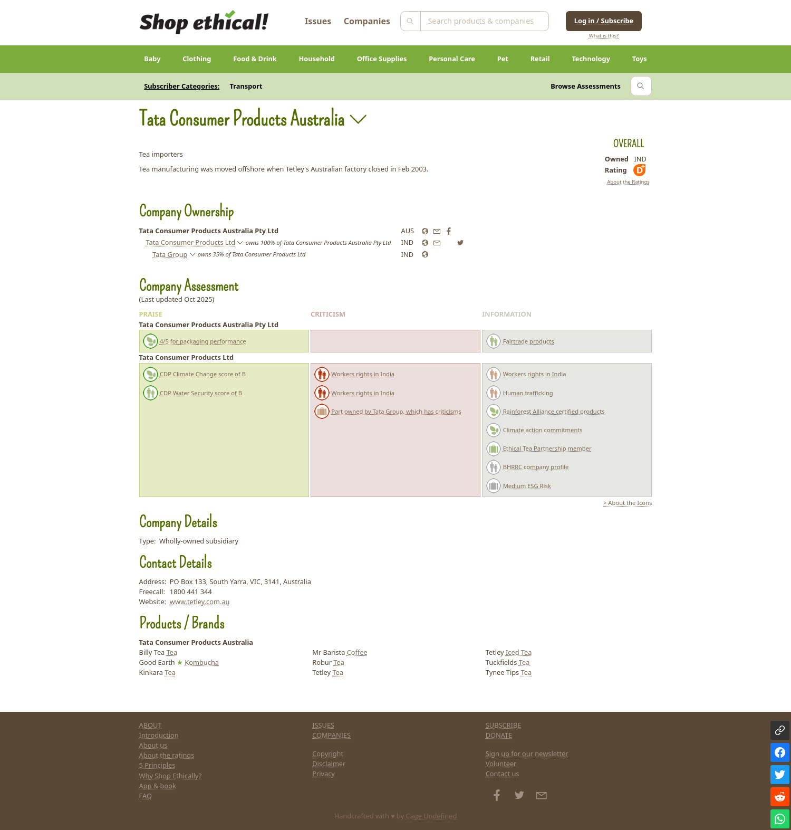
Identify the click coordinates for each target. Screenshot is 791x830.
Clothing (196, 58)
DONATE (499, 735)
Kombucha (202, 662)
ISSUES (323, 725)
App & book (157, 785)
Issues (318, 21)
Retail (540, 58)
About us (153, 745)
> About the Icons (627, 503)
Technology (591, 58)
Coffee (357, 652)
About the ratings (167, 755)
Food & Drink (255, 58)
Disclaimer (328, 763)
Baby (152, 58)
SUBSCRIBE (504, 725)
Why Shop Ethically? (170, 775)
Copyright (327, 753)
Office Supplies (382, 58)
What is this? (604, 35)
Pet (502, 58)
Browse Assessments (586, 86)
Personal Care (452, 58)
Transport (246, 86)
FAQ (145, 795)
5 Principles (157, 765)
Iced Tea (519, 652)
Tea (172, 652)
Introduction (159, 735)
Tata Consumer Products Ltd (190, 242)
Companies (367, 21)
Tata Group (169, 254)
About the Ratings (628, 181)
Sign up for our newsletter (527, 753)
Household (317, 58)
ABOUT (150, 725)
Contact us (502, 773)
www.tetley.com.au (200, 601)
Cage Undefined (431, 816)
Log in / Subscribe (603, 20)
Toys (639, 58)
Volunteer (501, 763)
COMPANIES (331, 735)
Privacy (323, 773)
